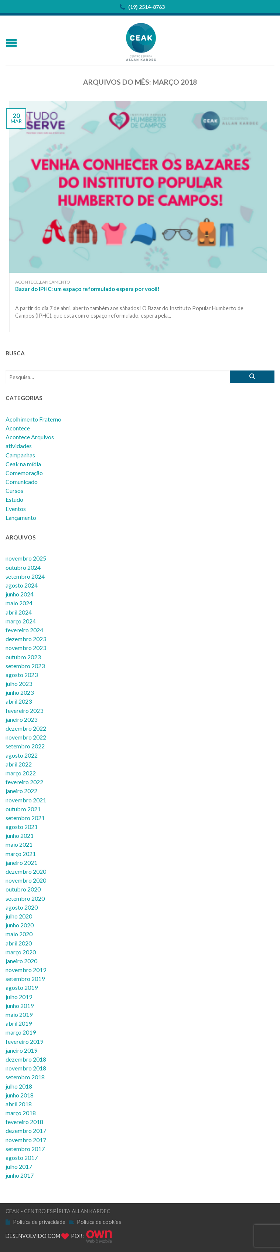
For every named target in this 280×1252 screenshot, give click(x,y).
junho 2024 (20, 594)
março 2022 (21, 772)
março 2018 (21, 1112)
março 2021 (21, 853)
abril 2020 (19, 943)
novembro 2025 (26, 558)
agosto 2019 (22, 987)
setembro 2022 (25, 745)
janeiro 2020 (21, 960)
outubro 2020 (23, 889)
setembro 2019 (25, 978)
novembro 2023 (26, 647)
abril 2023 (19, 701)
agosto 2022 (22, 755)
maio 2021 (19, 844)
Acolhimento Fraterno (33, 419)
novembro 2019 (26, 969)
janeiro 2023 (21, 719)
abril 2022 (19, 764)
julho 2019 (19, 996)
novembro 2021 (26, 799)
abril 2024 (19, 612)
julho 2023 (19, 683)
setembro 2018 (25, 1076)
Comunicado (22, 481)
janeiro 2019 (21, 1050)
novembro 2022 (26, 737)
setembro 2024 (25, 576)
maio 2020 (19, 933)
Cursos (14, 490)
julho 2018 (19, 1086)
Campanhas (20, 454)
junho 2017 (20, 1175)
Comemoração (24, 472)
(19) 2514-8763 (142, 7)
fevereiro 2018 (24, 1121)
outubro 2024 (23, 567)
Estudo (14, 499)
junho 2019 (20, 1005)
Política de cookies (99, 1222)
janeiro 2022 (21, 790)
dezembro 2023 (26, 638)
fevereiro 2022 (24, 781)
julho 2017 (19, 1166)
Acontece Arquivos (30, 436)
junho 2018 (20, 1095)
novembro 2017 (26, 1139)
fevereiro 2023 (24, 710)
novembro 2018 (26, 1068)
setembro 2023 (25, 665)
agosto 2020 (22, 907)
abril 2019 (19, 1023)
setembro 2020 (25, 898)
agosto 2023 (22, 674)
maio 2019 (19, 1014)
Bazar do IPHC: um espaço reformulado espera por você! (87, 288)
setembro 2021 (25, 817)
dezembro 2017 (26, 1130)
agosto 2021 (22, 826)
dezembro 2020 (26, 871)
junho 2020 (20, 924)
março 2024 (21, 621)
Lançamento (55, 282)
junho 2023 (20, 692)
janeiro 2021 (21, 862)
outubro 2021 (23, 808)
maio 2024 (19, 602)
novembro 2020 (26, 880)
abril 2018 (19, 1103)
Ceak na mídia (23, 463)
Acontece (27, 282)
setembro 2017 (25, 1148)
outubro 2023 (23, 656)
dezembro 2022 (26, 728)
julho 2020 (19, 916)
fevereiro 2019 (24, 1041)
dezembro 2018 (26, 1059)
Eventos (16, 508)
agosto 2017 (22, 1157)
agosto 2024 (22, 585)
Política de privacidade (39, 1222)
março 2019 (21, 1032)
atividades (19, 445)
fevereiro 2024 (24, 629)
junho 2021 (20, 835)
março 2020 (21, 951)
